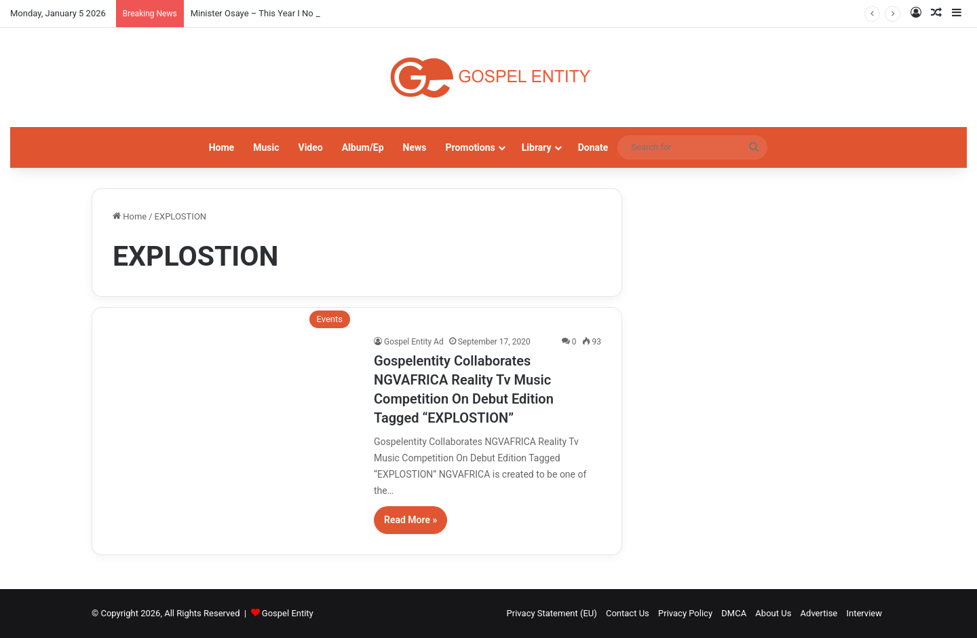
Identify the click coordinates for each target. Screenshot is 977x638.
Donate (593, 147)
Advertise (819, 613)
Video (310, 147)
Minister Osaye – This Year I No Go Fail (267, 13)
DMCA (733, 613)
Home (221, 147)
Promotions (470, 147)
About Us (773, 613)
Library (537, 147)
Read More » (410, 519)
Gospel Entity (287, 613)
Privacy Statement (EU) (552, 613)
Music (266, 147)
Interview (864, 613)
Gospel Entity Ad (414, 342)
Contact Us (627, 613)
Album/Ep (363, 147)
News (415, 147)
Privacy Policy (685, 613)
